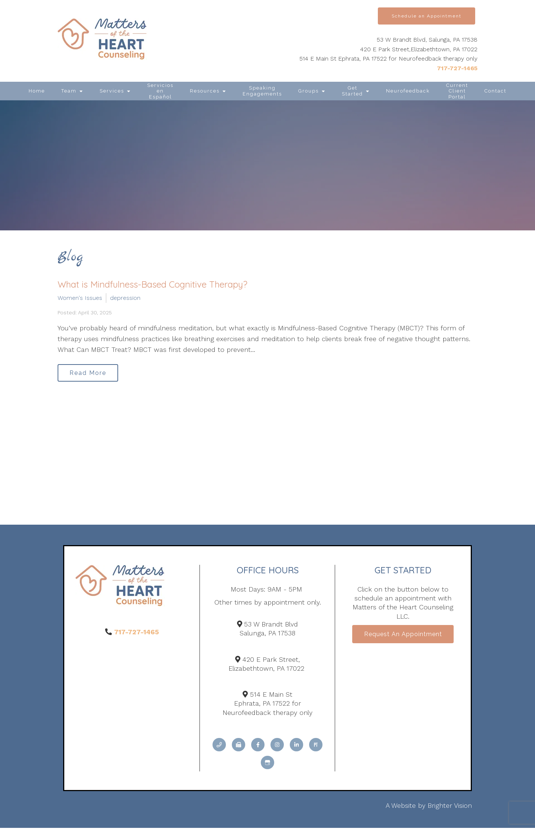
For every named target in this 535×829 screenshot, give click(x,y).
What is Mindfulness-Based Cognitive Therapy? (152, 284)
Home (37, 91)
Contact (495, 91)
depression (125, 297)
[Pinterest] (315, 746)
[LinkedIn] (296, 746)
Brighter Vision (450, 807)
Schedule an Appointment (426, 16)
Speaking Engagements (262, 91)
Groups (308, 91)
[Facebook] (258, 746)
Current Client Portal (457, 91)
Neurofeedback (408, 91)
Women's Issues (80, 297)
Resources (205, 91)
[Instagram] (277, 746)
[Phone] (219, 746)
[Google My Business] (267, 764)
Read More (89, 373)
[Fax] (238, 746)
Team (69, 91)
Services (112, 91)
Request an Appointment (403, 635)
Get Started (352, 91)
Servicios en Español (160, 91)
